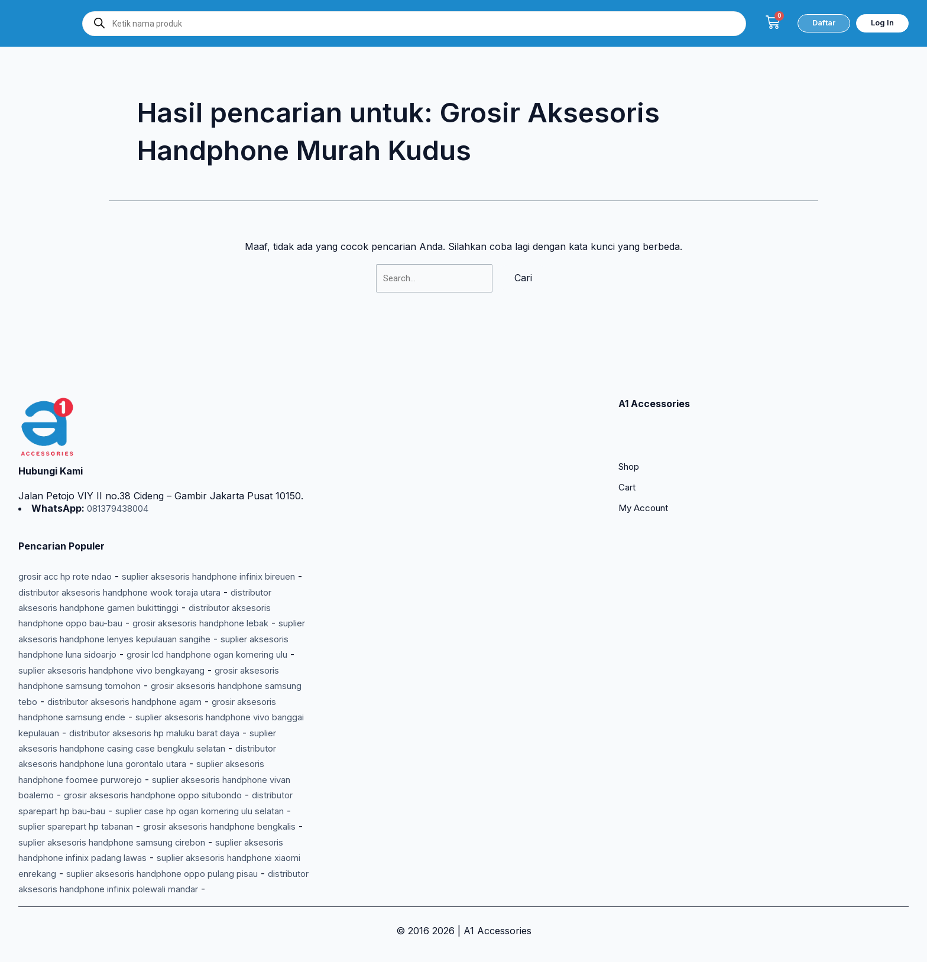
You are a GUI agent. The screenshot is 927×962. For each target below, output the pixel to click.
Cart (627, 458)
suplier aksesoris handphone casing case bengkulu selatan (157, 733)
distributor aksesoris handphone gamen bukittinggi (131, 577)
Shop (630, 437)
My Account (646, 480)
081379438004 (121, 478)
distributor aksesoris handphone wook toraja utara (176, 561)
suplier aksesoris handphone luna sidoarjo (208, 624)
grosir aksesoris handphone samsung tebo (208, 671)
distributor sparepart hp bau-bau (147, 795)
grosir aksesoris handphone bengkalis (103, 827)
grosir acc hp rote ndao (71, 546)
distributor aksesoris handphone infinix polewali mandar (143, 889)
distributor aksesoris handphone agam (111, 686)
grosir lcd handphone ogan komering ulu (117, 639)
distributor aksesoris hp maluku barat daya (210, 717)
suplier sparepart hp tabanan (213, 811)
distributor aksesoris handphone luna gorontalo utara (138, 749)
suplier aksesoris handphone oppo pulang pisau (179, 873)
